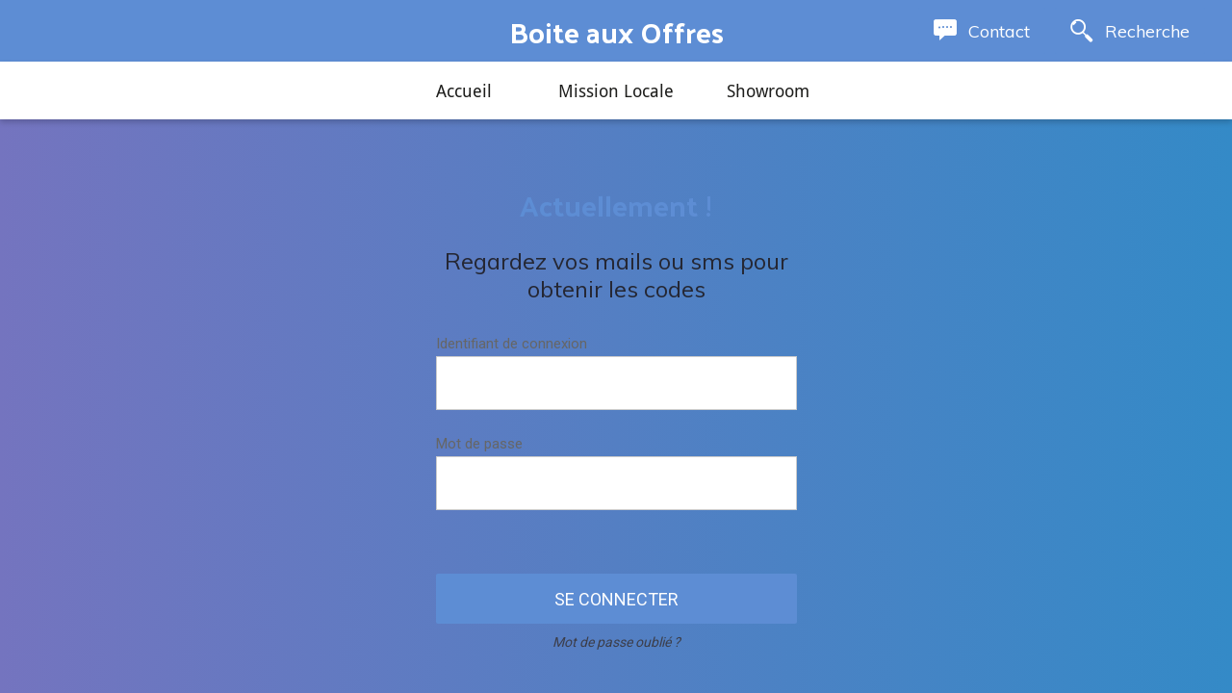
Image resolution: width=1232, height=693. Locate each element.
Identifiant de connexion (511, 343)
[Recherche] (1130, 31)
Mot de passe (479, 443)
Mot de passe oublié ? (616, 642)
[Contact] (981, 31)
